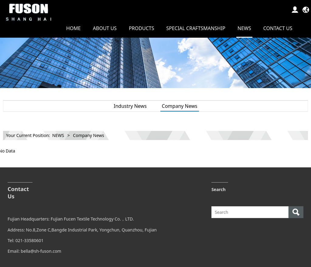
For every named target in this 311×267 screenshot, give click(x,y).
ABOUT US (105, 28)
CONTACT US (277, 28)
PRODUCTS (141, 28)
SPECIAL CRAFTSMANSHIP (195, 28)
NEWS (244, 28)
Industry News (130, 106)
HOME (73, 28)
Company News (179, 106)
